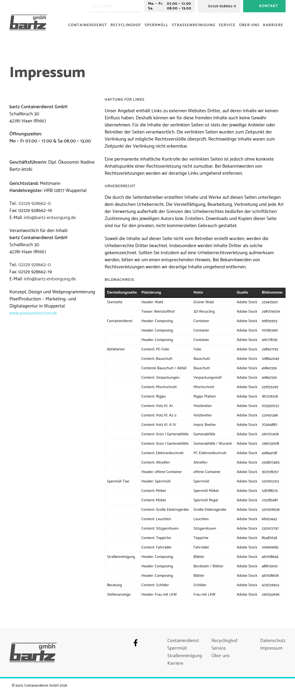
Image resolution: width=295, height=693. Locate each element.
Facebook (135, 642)
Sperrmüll (157, 25)
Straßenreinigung (193, 25)
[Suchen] (138, 6)
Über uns (249, 25)
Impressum (271, 648)
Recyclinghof (126, 25)
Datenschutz (273, 641)
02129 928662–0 (35, 203)
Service (227, 25)
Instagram (145, 642)
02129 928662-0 (222, 6)
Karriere (273, 25)
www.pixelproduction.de (33, 313)
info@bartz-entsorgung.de (50, 218)
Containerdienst (87, 25)
